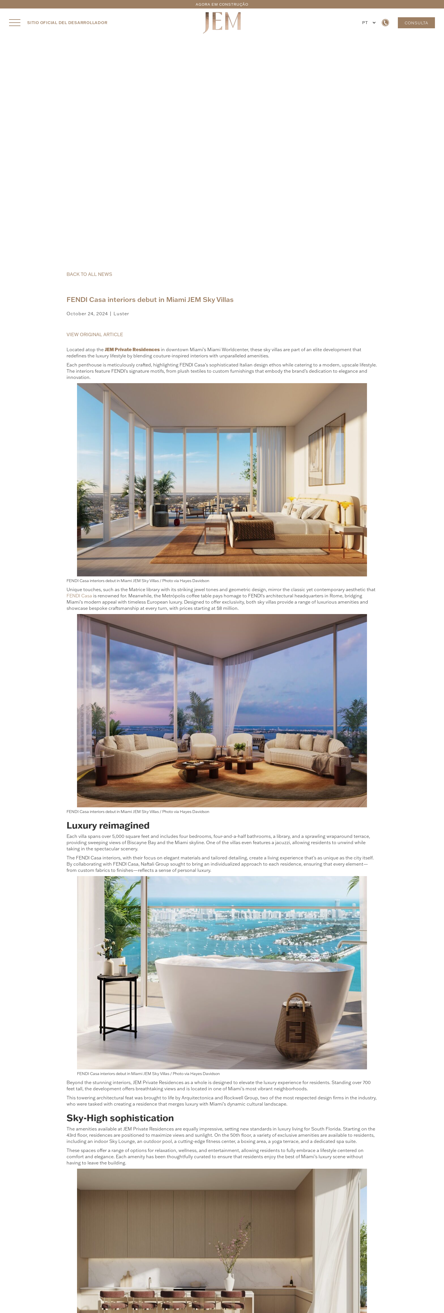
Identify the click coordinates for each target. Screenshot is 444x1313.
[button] (368, 22)
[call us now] (385, 22)
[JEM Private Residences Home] (222, 22)
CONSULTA (416, 22)
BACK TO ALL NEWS (89, 274)
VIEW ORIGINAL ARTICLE (95, 334)
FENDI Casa (79, 595)
